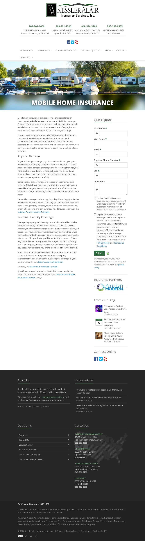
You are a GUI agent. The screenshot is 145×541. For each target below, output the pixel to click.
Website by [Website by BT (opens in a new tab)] (100, 531)
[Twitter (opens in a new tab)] (72, 42)
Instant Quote (90, 50)
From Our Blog (104, 300)
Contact (26, 57)
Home (20, 406)
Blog (108, 50)
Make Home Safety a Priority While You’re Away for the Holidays (111, 337)
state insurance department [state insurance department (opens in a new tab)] (50, 262)
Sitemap (46, 406)
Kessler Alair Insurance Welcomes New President (111, 324)
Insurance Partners (108, 280)
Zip (96, 170)
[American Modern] (110, 287)
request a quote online (51, 397)
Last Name (100, 138)
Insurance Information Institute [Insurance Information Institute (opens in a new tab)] (43, 266)
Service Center (44, 444)
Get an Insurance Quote (44, 454)
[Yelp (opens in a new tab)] (76, 42)
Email (97, 149)
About (120, 50)
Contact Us (44, 440)
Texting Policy (72, 531)
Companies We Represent (44, 459)
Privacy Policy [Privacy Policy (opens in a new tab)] (103, 242)
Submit (99, 253)
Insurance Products (44, 449)
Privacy (60, 531)
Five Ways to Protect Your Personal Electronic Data (111, 310)
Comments (99, 181)
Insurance (44, 50)
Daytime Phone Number (107, 160)
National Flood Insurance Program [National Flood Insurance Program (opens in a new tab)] (33, 212)
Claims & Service (66, 50)
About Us (44, 435)
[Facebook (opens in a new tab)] (68, 42)
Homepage (26, 50)
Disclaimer (86, 531)
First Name (100, 128)
